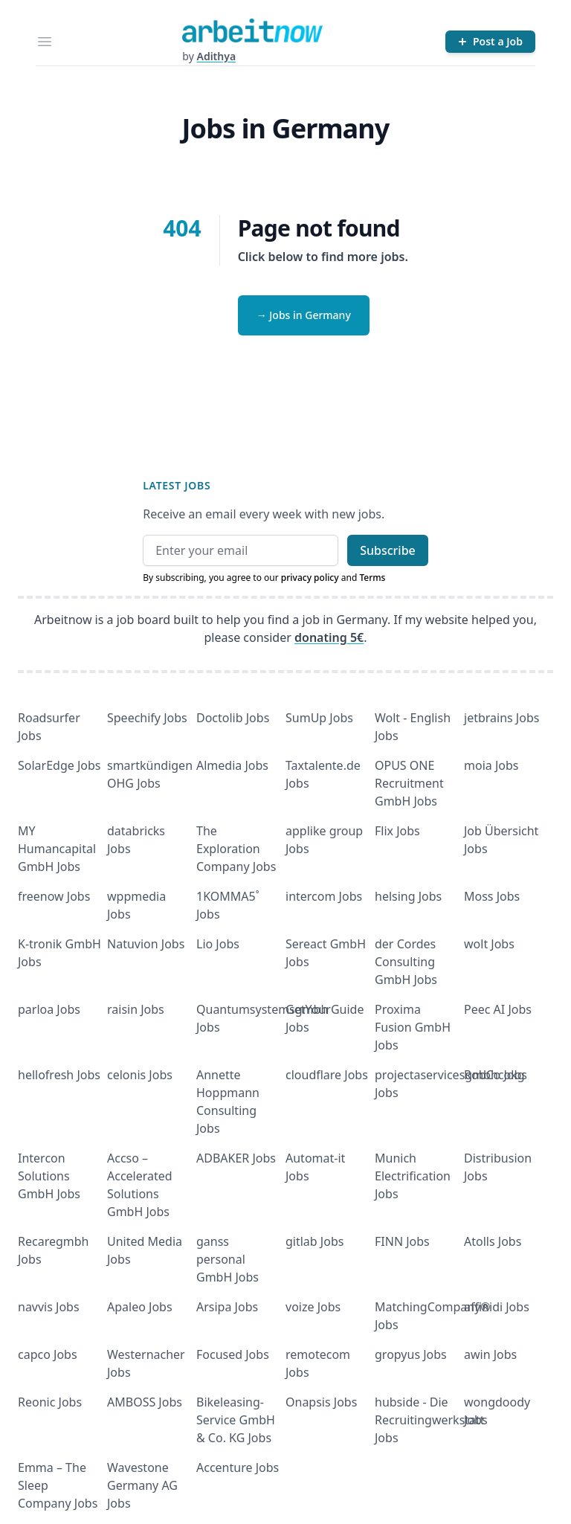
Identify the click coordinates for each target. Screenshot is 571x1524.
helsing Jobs (408, 896)
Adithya (216, 56)
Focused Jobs (232, 1354)
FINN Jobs (402, 1241)
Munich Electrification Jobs (413, 1176)
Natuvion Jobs (145, 944)
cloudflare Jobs (327, 1075)
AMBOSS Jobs (144, 1402)
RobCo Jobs (495, 1075)
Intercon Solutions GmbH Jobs (49, 1176)
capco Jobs (47, 1354)
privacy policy (310, 577)
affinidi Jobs (496, 1307)
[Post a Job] (490, 41)
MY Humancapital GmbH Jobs (57, 849)
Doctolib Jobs (232, 718)
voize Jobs (313, 1307)
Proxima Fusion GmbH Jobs (413, 1027)
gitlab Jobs (314, 1241)
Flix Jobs (397, 831)
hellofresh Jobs (59, 1075)
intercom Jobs (324, 896)
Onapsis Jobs (321, 1402)
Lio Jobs (217, 944)
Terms (372, 577)
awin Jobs (490, 1354)
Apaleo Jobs (139, 1307)
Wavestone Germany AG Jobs (142, 1485)
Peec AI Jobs (498, 1009)
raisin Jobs (135, 1009)
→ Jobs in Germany (304, 315)
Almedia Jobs (232, 765)
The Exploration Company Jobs (236, 849)
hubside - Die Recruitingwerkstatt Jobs (430, 1420)
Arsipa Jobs (227, 1307)
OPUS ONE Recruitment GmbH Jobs (409, 783)
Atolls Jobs (492, 1241)
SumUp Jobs (319, 718)
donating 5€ (329, 637)
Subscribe (388, 550)
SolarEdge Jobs (59, 765)
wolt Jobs (489, 944)
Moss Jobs (492, 896)
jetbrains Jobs (501, 718)
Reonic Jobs (50, 1402)
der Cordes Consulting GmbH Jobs (406, 962)
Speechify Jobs (147, 718)
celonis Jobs (139, 1075)
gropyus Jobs (411, 1354)
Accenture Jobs (237, 1467)
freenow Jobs (54, 896)
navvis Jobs (49, 1307)
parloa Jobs (49, 1009)
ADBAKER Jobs (236, 1158)
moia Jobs (491, 765)
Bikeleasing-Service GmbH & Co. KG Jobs (235, 1420)
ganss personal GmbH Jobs (227, 1259)
